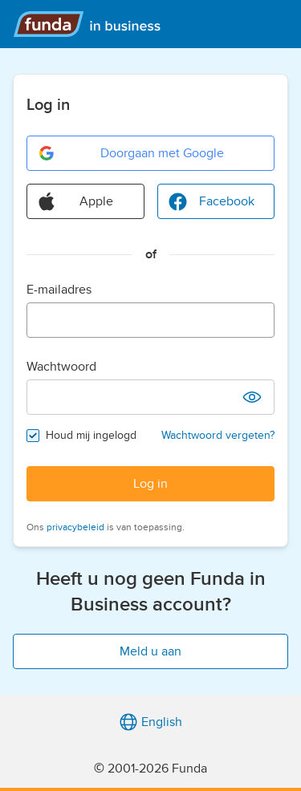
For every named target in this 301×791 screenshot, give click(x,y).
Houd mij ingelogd (91, 435)
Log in (150, 484)
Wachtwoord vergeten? (218, 435)
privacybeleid (75, 527)
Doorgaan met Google (130, 153)
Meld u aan (150, 651)
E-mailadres (59, 290)
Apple (75, 201)
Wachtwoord (61, 367)
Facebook (211, 201)
